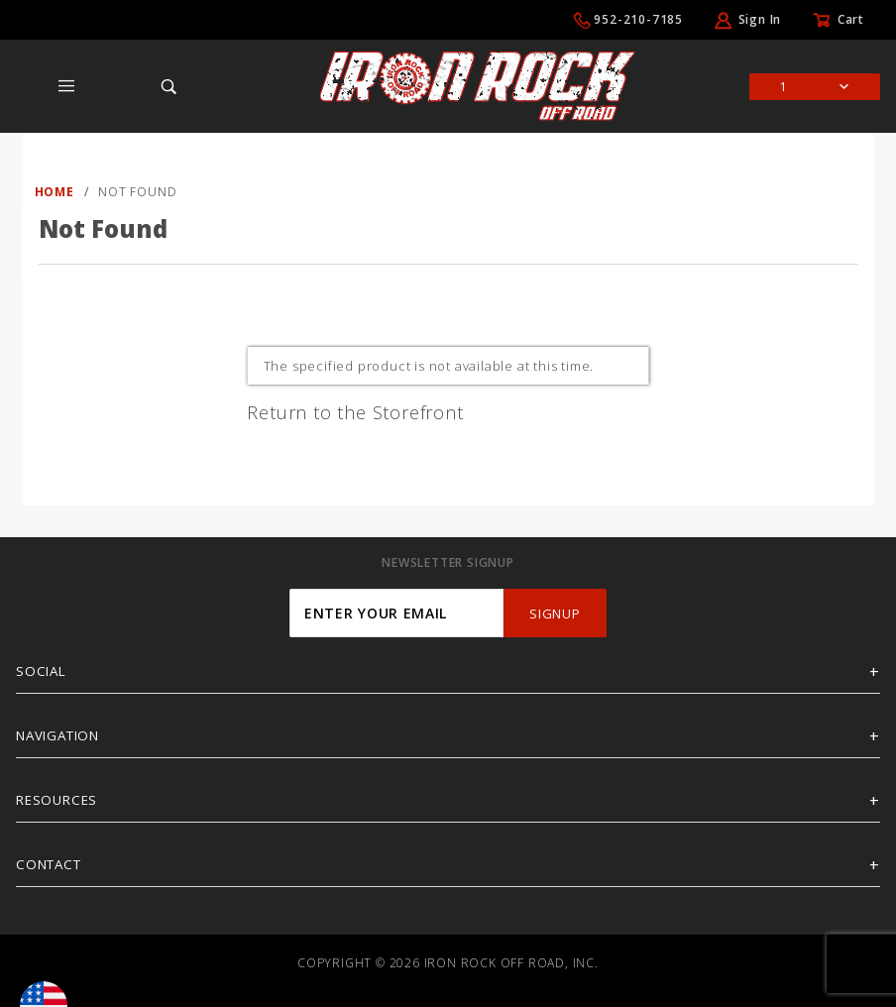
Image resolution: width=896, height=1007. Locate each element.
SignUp (554, 613)
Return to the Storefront (355, 412)
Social (41, 671)
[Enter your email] (396, 613)
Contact (48, 864)
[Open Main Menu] (67, 86)
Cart (851, 19)
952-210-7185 (638, 19)
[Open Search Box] (169, 86)
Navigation (57, 735)
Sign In (760, 19)
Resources (56, 800)
